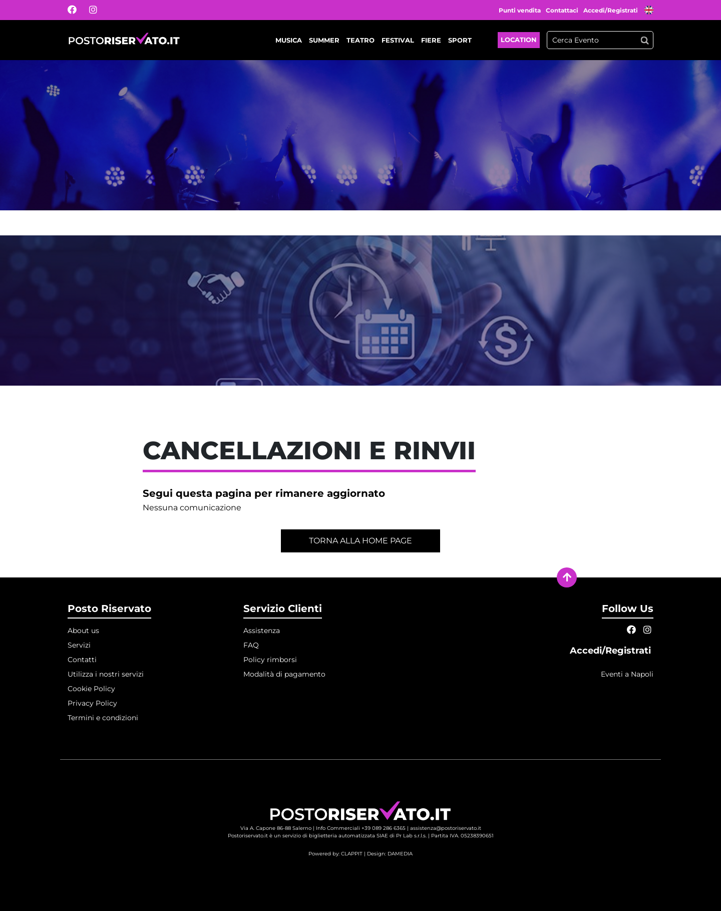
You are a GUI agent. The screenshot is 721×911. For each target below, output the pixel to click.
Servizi (79, 645)
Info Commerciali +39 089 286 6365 (361, 828)
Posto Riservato (109, 608)
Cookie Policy (91, 688)
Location (519, 40)
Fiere (431, 40)
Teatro (360, 40)
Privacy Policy (92, 703)
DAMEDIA (400, 853)
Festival (398, 40)
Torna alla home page (360, 540)
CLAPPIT (352, 853)
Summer (324, 40)
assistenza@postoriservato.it (445, 828)
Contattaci (562, 10)
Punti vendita (520, 10)
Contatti (82, 659)
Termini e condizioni (103, 717)
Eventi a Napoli (627, 674)
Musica (288, 40)
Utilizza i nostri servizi (106, 674)
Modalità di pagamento (284, 674)
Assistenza (261, 630)
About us (83, 630)
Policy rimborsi (270, 659)
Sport (460, 40)
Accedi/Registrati (611, 10)
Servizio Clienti (282, 608)
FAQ (251, 645)
